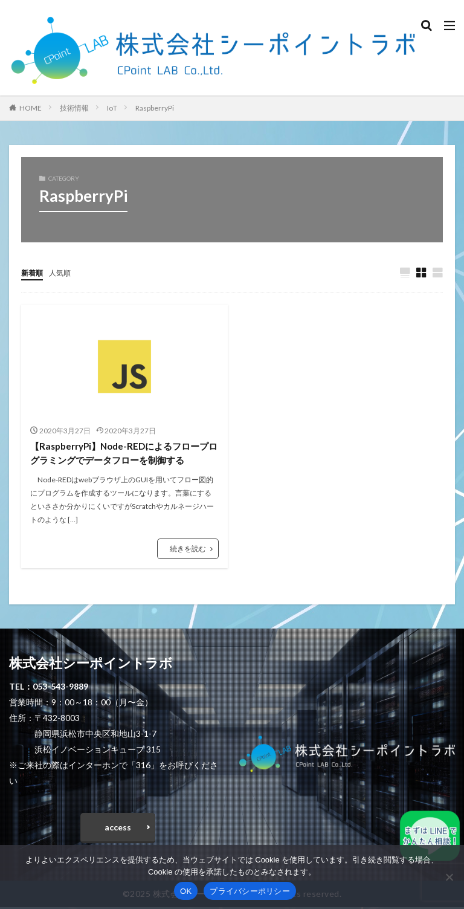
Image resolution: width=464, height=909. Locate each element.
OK (186, 891)
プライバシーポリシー (250, 891)
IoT (112, 107)
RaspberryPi (154, 107)
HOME (30, 107)
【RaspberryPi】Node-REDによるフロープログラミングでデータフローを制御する (122, 454)
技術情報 (74, 107)
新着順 (34, 272)
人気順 (65, 272)
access (118, 829)
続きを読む (188, 550)
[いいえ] (449, 877)
